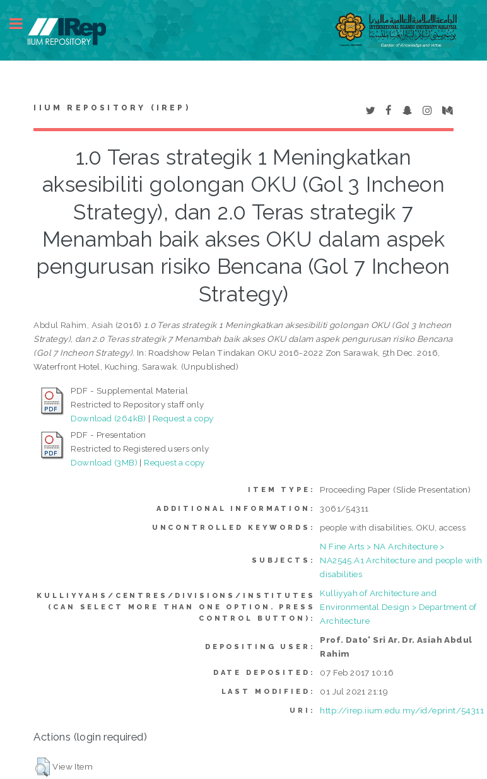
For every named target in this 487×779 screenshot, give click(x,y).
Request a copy (183, 418)
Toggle (22, 23)
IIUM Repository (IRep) (111, 107)
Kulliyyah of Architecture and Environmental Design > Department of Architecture (398, 607)
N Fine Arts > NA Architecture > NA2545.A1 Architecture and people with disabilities (401, 560)
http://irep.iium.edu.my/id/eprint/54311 (402, 710)
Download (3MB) (104, 462)
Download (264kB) (108, 418)
